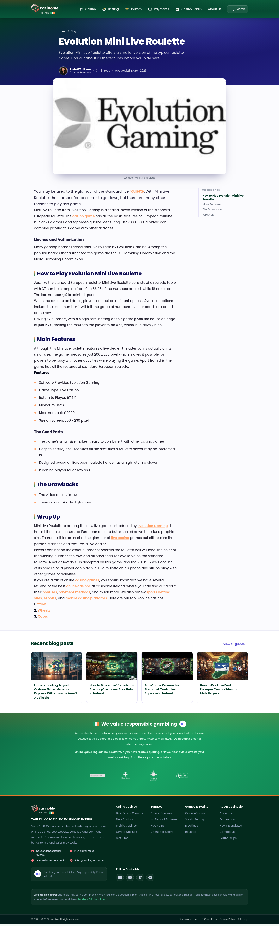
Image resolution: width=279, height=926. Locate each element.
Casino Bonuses (161, 815)
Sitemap (243, 921)
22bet (41, 606)
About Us (226, 815)
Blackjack (191, 828)
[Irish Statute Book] (97, 777)
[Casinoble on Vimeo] (140, 879)
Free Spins (157, 828)
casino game (83, 218)
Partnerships (228, 840)
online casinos (78, 588)
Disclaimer (185, 921)
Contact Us (227, 834)
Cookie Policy (227, 921)
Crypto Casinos (126, 834)
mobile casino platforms (86, 600)
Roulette (190, 834)
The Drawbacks (213, 211)
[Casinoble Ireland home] (48, 9)
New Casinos (124, 822)
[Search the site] (237, 10)
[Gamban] (125, 777)
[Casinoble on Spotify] (150, 879)
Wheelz (44, 612)
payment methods (74, 594)
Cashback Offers (162, 834)
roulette (136, 193)
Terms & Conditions (205, 921)
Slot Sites (122, 840)
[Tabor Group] (153, 777)
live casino (120, 540)
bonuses (49, 594)
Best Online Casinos (129, 815)
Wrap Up (208, 217)
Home (62, 33)
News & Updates (231, 828)
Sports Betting (194, 822)
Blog (73, 33)
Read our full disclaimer (92, 901)
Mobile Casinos (126, 828)
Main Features (212, 206)
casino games (87, 582)
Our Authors (228, 822)
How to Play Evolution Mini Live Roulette (223, 199)
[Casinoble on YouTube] (130, 879)
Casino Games (195, 815)
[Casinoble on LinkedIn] (120, 879)
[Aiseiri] (181, 777)
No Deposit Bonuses (164, 822)
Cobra (43, 618)
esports (50, 600)
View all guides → (235, 646)
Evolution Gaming (153, 528)
